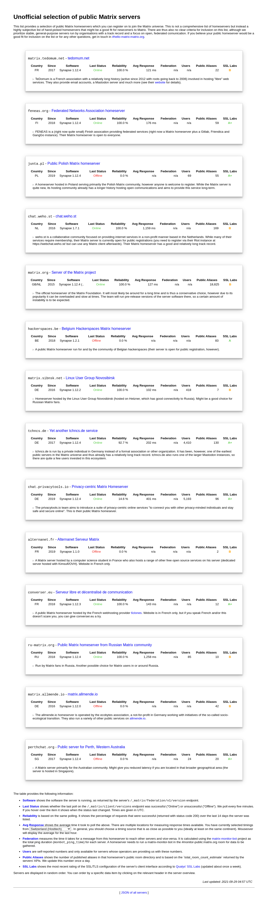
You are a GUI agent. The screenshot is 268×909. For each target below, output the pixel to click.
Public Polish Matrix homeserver (73, 163)
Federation (168, 65)
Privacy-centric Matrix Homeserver (100, 487)
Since (52, 65)
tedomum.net (78, 58)
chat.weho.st (66, 216)
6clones (136, 613)
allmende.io (137, 718)
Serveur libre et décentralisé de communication (94, 592)
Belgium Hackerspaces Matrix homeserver (96, 329)
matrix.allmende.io (83, 694)
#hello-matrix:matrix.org (128, 36)
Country (37, 65)
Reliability (119, 65)
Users (186, 65)
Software (72, 65)
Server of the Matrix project (74, 272)
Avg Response (143, 65)
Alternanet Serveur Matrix (78, 539)
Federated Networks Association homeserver (88, 111)
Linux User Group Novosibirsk (90, 378)
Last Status (98, 65)
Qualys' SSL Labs (188, 868)
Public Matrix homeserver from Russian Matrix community (105, 645)
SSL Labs (230, 65)
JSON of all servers (134, 894)
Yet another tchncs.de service (74, 431)
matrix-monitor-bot (224, 839)
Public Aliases (206, 65)
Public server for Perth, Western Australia (91, 747)
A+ (230, 123)
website (160, 82)
